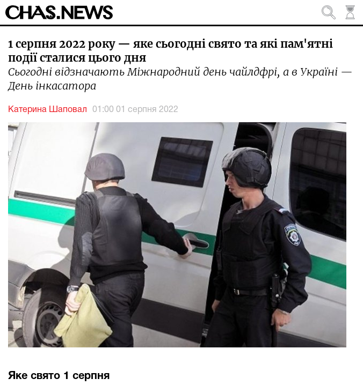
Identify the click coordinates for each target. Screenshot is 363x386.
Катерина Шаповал (47, 110)
